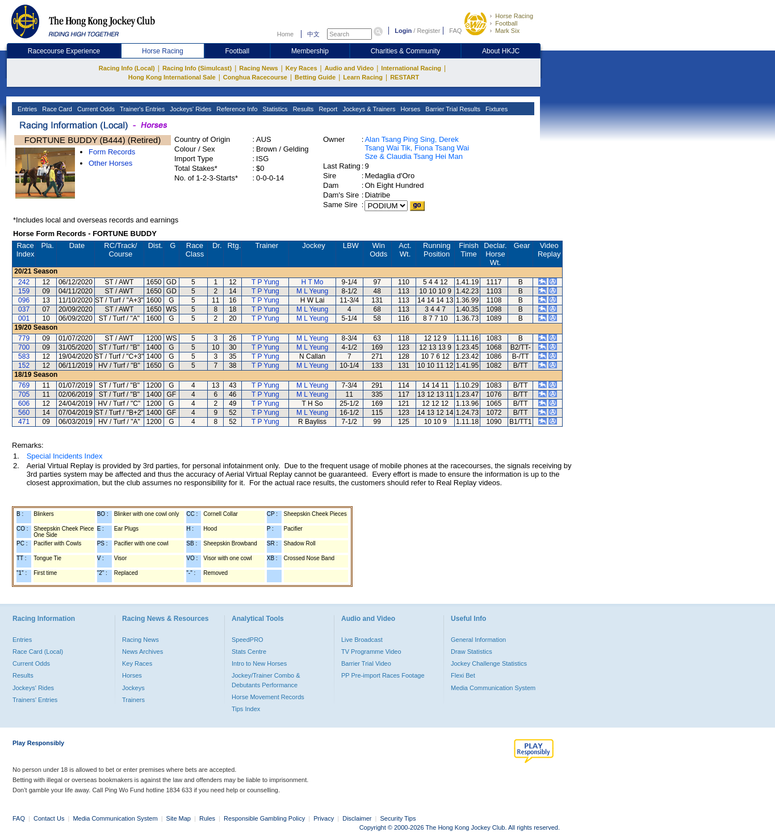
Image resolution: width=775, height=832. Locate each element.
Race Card (56, 109)
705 (24, 394)
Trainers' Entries (34, 699)
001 (24, 318)
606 (24, 403)
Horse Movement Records (268, 697)
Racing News (258, 68)
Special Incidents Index (65, 456)
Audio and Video (349, 68)
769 (24, 385)
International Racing (411, 68)
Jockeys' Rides (189, 109)
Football (506, 23)
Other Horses (110, 163)
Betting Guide (315, 77)
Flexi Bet (463, 675)
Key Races (301, 68)
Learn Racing (363, 77)
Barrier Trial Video (366, 663)
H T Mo (312, 282)
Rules (208, 818)
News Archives (142, 651)
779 (24, 338)
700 (24, 347)
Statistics (274, 109)
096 (24, 300)
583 (24, 356)
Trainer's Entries (141, 109)
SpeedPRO (247, 639)
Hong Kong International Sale (172, 77)
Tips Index (246, 708)
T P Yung (265, 282)
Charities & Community (406, 51)
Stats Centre (249, 651)
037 (24, 309)
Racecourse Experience (64, 51)
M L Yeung (312, 291)
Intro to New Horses (259, 663)
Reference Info (236, 109)
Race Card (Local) (37, 651)
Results (302, 109)
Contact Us (48, 818)
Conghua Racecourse (255, 77)
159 (24, 291)
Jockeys (133, 687)
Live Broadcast (362, 639)
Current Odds (95, 109)
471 (24, 422)
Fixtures (496, 109)
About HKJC (501, 51)
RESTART (404, 77)
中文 (313, 34)
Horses (409, 109)
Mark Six (507, 30)
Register (428, 30)
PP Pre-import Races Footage (383, 675)
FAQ (455, 30)
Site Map (178, 818)
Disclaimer (356, 818)
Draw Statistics (471, 651)
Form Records (112, 152)
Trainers (133, 699)
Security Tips (398, 818)
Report (327, 109)
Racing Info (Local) (127, 68)
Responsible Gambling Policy (264, 818)
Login (403, 30)
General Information (478, 639)
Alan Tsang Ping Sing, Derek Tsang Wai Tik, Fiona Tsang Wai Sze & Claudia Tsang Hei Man (417, 148)
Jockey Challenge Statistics (489, 663)
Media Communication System (493, 687)
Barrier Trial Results (452, 109)
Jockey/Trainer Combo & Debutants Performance (266, 680)
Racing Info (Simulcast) (197, 68)
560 (24, 413)
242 (24, 282)
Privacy (323, 818)
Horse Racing (514, 15)
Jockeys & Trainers (368, 109)
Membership (310, 51)
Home (285, 34)
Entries (26, 109)
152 (24, 365)
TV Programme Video (371, 651)
